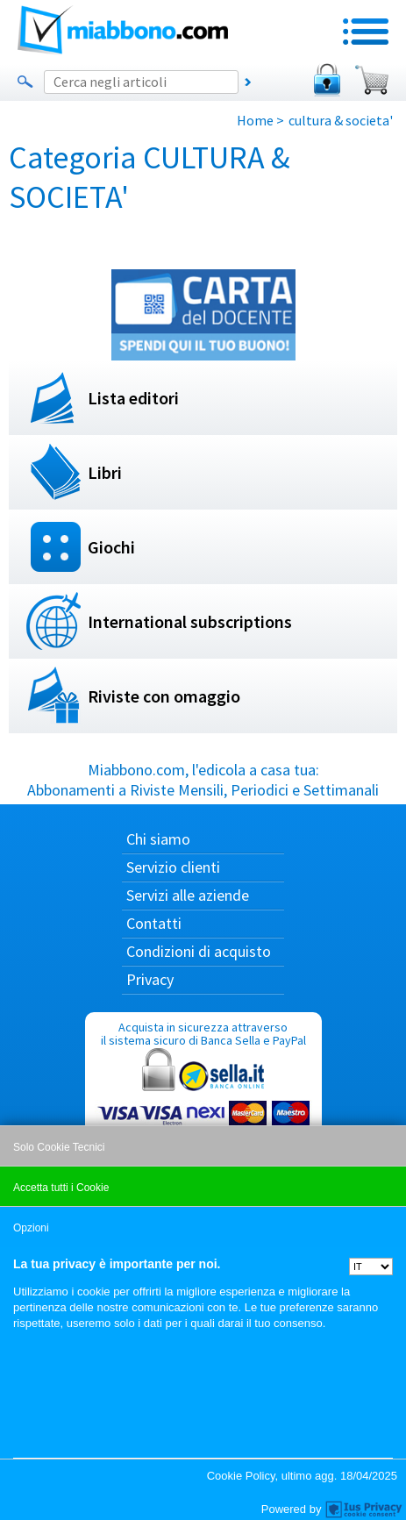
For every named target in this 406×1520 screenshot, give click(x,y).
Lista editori (133, 398)
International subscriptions (190, 621)
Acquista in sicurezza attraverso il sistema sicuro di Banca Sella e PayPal (203, 1103)
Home (255, 120)
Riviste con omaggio (164, 696)
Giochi (111, 547)
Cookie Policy (241, 1475)
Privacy (150, 979)
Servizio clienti (173, 867)
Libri (105, 472)
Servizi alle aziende (187, 895)
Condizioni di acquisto (198, 951)
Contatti (154, 923)
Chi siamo (158, 839)
